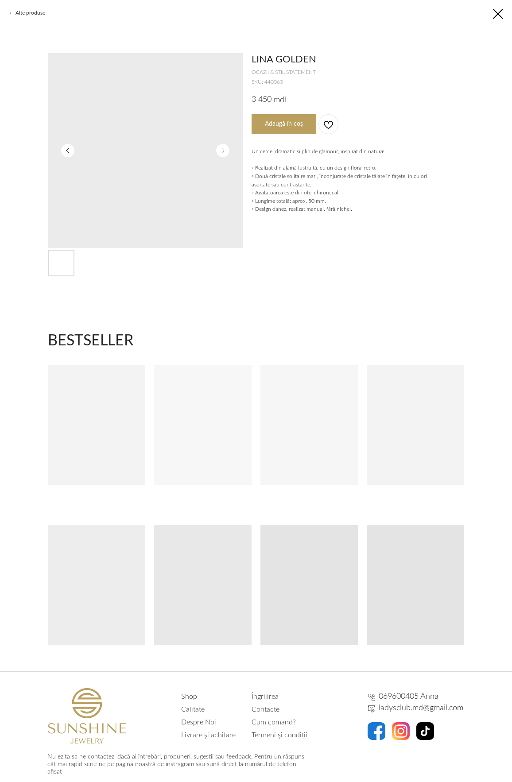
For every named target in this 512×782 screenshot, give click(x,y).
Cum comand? (274, 722)
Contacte (265, 709)
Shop (189, 696)
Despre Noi (198, 722)
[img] (87, 716)
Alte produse (30, 12)
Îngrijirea (265, 696)
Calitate (193, 709)
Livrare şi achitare (208, 735)
